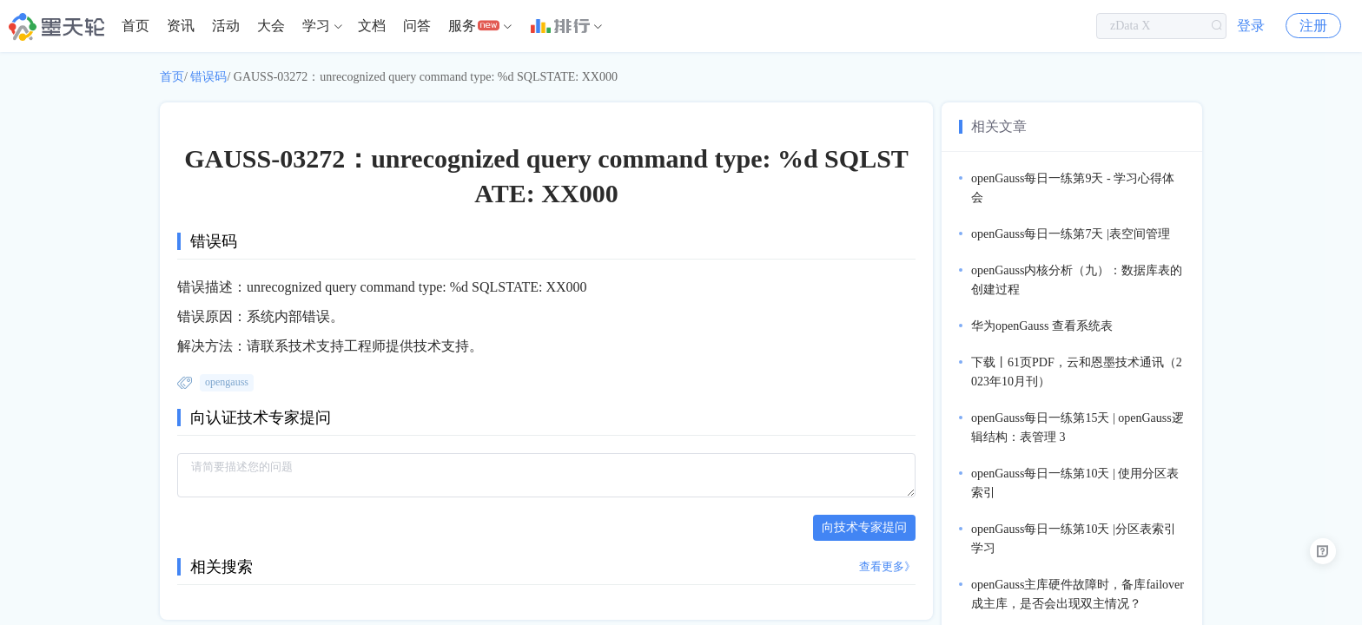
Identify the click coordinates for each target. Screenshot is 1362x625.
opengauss (226, 382)
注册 (1313, 25)
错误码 (208, 76)
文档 (372, 25)
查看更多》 (887, 566)
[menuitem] (135, 26)
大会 (271, 25)
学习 (316, 25)
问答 (417, 25)
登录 (1251, 25)
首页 (135, 25)
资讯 (181, 25)
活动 (226, 25)
